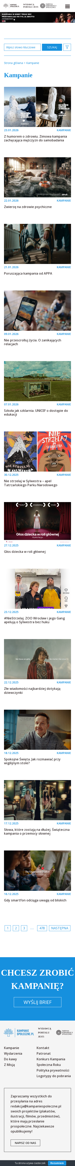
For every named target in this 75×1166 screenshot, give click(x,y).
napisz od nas (25, 1143)
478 (42, 928)
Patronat (44, 1053)
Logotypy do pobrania (54, 1076)
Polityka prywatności (53, 1070)
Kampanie (11, 1048)
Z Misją (9, 1064)
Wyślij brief (38, 1002)
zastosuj (52, 47)
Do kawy (10, 1059)
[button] (67, 5)
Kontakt (43, 1048)
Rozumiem (57, 1163)
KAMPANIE (64, 130)
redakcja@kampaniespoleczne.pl (36, 1106)
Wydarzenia (13, 1053)
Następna (59, 928)
